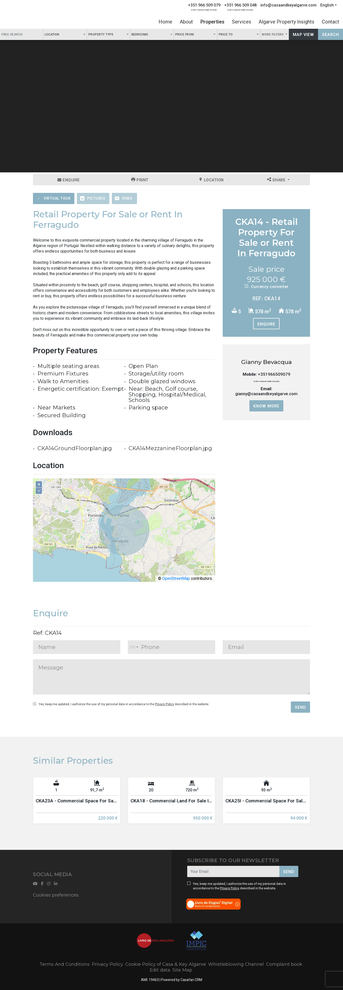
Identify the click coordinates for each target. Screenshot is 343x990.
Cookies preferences (56, 895)
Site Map (182, 970)
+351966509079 (274, 374)
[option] (76, 804)
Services (241, 22)
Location (211, 179)
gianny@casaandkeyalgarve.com (266, 393)
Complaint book (284, 964)
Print (140, 179)
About (186, 22)
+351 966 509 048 (240, 5)
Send (300, 707)
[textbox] (61, 34)
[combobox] (65, 34)
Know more (266, 406)
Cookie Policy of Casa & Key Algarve (165, 964)
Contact (330, 22)
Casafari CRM (191, 980)
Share (277, 179)
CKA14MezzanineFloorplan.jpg (170, 448)
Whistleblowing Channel (236, 964)
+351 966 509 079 (204, 5)
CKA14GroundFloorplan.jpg (74, 448)
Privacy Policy (164, 704)
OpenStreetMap (176, 578)
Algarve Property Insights (286, 22)
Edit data (160, 970)
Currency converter (266, 286)
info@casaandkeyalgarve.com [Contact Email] (288, 5)
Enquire (68, 180)
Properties (212, 22)
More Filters (273, 34)
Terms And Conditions (64, 964)
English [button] (327, 5)
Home (165, 22)
